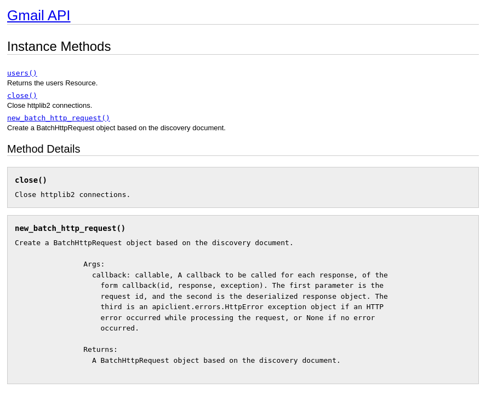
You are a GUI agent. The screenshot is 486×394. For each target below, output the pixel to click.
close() (22, 95)
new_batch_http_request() (58, 118)
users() (22, 73)
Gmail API (39, 15)
